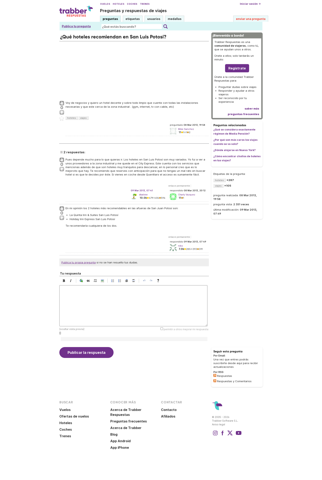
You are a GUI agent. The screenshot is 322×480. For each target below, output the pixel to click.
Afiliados (168, 416)
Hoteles (118, 4)
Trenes (145, 4)
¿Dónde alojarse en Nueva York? (234, 150)
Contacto (169, 410)
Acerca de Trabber (125, 428)
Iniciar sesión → (250, 3)
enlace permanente (179, 185)
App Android (120, 441)
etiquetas (132, 19)
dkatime (143, 194)
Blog (113, 434)
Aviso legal (218, 424)
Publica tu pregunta (76, 26)
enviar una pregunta (251, 19)
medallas (175, 19)
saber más (252, 108)
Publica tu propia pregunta (78, 262)
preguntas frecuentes (243, 114)
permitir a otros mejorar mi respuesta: (186, 329)
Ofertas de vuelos (74, 416)
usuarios (153, 19)
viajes (83, 118)
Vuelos (105, 4)
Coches (132, 4)
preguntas (110, 19)
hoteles (71, 118)
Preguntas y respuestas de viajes (133, 10)
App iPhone (119, 447)
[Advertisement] (134, 70)
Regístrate (237, 68)
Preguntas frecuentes (128, 421)
